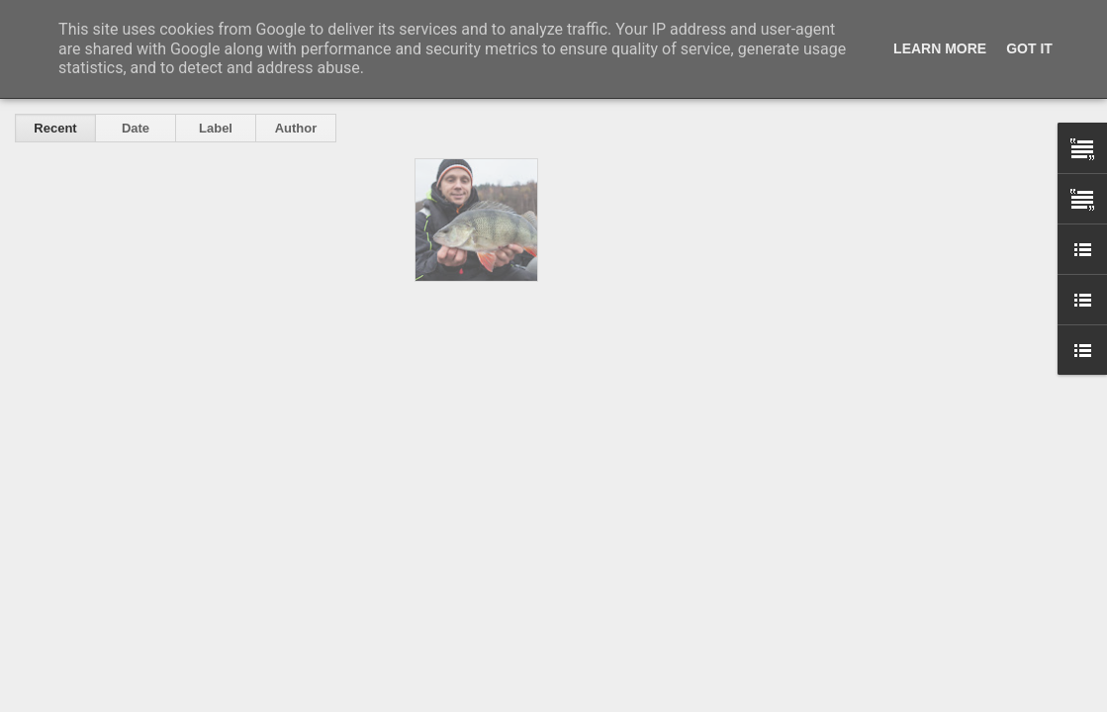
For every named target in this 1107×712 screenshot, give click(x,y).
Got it (1029, 48)
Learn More (939, 48)
